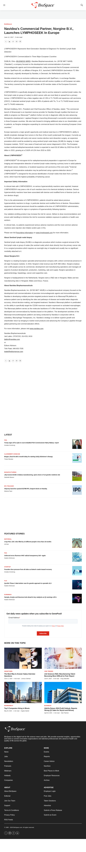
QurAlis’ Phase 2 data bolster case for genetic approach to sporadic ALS (27, 583)
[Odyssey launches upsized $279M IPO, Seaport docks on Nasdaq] (77, 490)
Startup (7, 567)
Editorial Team (8, 491)
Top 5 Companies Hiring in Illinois (17, 708)
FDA (5, 440)
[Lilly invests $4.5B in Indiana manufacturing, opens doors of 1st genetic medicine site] (77, 476)
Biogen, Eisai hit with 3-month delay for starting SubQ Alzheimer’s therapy (28, 456)
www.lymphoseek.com (44, 233)
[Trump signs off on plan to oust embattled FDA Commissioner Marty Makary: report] (77, 444)
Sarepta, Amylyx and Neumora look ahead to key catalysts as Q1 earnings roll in (30, 597)
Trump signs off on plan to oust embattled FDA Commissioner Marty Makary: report (31, 443)
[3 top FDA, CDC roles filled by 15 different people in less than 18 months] (77, 543)
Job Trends (48, 671)
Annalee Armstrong (9, 445)
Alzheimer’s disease (12, 454)
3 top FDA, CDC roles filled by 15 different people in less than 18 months (27, 542)
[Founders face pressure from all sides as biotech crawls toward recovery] (77, 571)
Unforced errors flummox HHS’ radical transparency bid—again (25, 555)
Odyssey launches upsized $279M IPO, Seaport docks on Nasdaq (25, 489)
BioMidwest (8, 24)
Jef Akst (6, 544)
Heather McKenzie (9, 558)
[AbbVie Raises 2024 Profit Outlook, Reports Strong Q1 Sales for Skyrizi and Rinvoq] (63, 692)
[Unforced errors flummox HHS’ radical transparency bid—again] (77, 557)
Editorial (8, 539)
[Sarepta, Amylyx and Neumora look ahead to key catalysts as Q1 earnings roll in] (77, 598)
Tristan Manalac (8, 459)
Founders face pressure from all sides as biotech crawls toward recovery (28, 569)
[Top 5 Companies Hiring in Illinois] (23, 692)
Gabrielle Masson (9, 477)
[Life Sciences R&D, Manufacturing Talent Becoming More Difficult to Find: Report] (63, 658)
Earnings (8, 594)
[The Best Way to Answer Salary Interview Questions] (23, 658)
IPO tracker (9, 486)
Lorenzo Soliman (26, 678)
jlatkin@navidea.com (12, 339)
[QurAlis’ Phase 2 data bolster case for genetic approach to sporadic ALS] (77, 584)
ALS (5, 580)
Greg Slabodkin (64, 678)
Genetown (8, 671)
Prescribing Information (24, 233)
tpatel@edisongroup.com (13, 351)
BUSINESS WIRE (23, 61)
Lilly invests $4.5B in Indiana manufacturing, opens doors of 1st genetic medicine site (32, 475)
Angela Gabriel (25, 711)
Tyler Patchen (65, 713)
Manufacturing (10, 472)
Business (47, 705)
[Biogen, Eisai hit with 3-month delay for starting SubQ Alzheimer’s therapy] (77, 458)
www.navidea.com (36, 328)
